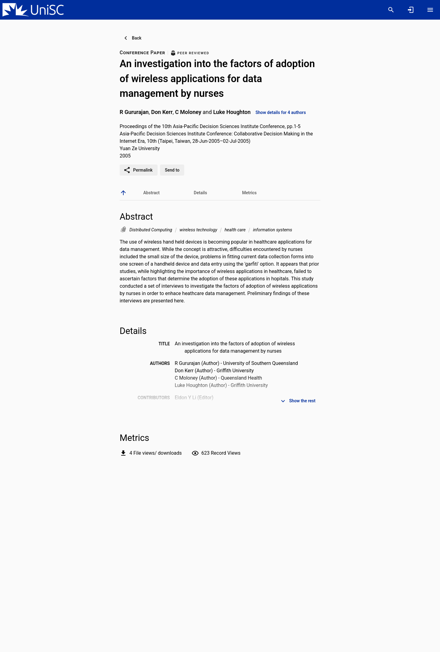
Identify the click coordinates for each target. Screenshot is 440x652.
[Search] (391, 9)
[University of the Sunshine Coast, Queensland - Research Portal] (33, 9)
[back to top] (123, 192)
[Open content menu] (430, 9)
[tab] (151, 192)
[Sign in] (410, 9)
